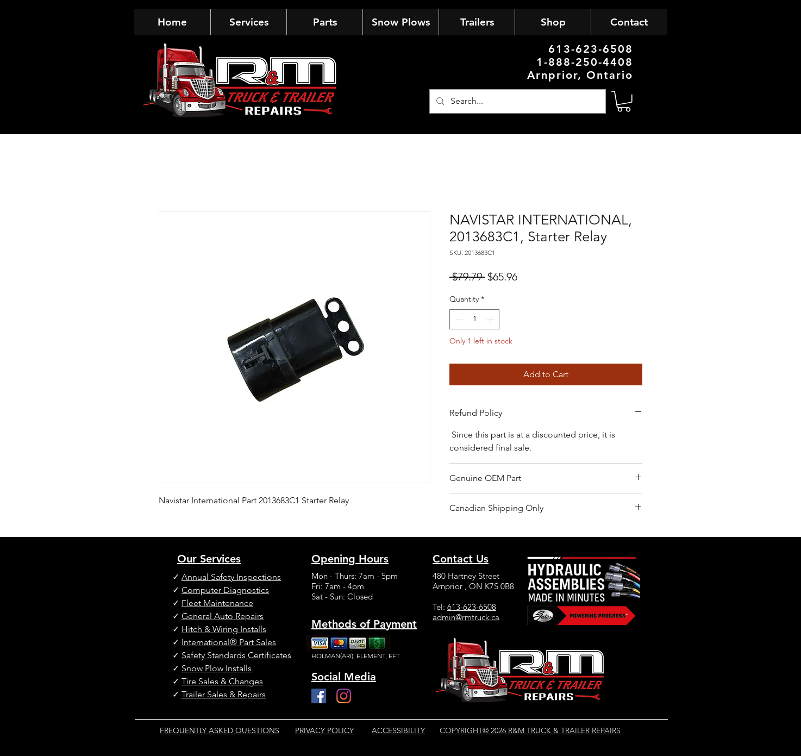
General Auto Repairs (223, 616)
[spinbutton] (474, 319)
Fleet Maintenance (217, 603)
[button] (623, 101)
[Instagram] (343, 696)
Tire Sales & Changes (222, 681)
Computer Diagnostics (225, 590)
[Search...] (516, 101)
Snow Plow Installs (217, 668)
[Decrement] (458, 319)
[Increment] (491, 319)
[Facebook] (318, 696)
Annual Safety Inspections (231, 577)
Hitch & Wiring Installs (224, 629)
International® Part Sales (229, 642)
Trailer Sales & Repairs (224, 694)
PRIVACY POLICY (324, 730)
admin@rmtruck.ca (466, 617)
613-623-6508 (471, 607)
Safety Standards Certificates (236, 655)
